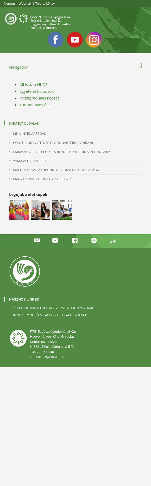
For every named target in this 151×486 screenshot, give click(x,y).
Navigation (19, 67)
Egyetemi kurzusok (37, 91)
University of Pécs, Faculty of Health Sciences (50, 315)
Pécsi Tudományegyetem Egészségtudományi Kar (52, 308)
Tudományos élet (35, 104)
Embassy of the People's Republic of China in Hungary (61, 151)
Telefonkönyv (45, 3)
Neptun (9, 3)
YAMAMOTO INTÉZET (29, 160)
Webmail (25, 3)
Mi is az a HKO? (33, 84)
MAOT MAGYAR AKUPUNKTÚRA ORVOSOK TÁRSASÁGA (56, 170)
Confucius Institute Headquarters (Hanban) (53, 142)
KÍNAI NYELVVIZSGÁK (29, 133)
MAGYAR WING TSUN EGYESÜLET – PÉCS (45, 179)
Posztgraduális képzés (40, 98)
